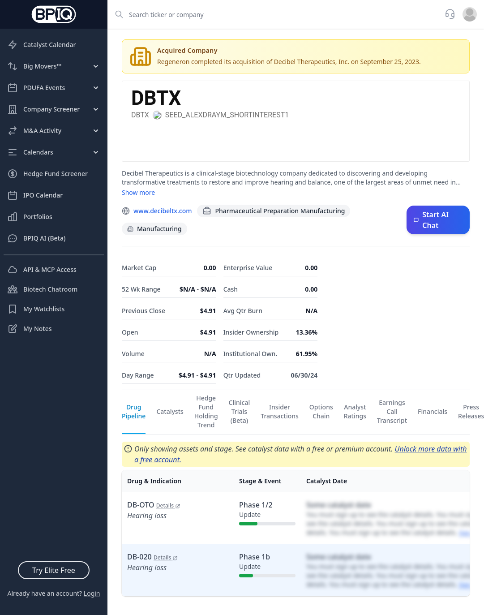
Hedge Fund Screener (47, 173)
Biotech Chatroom (42, 289)
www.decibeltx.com (162, 210)
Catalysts (169, 411)
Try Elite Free (53, 570)
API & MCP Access (42, 269)
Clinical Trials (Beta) (239, 411)
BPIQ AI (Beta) (36, 238)
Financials (432, 411)
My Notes (29, 328)
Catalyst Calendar (41, 44)
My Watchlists (35, 309)
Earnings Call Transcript (392, 411)
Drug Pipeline (134, 411)
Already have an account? (53, 593)
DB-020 (152, 557)
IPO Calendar (35, 195)
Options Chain (321, 411)
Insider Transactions (280, 411)
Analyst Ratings (355, 411)
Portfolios (29, 216)
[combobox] (273, 14)
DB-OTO (153, 505)
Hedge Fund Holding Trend (206, 411)
